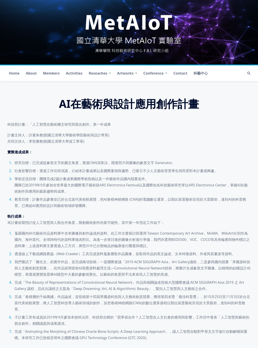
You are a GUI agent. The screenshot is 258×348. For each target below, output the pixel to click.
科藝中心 (201, 73)
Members (51, 73)
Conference (155, 73)
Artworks (127, 73)
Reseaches (100, 73)
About (31, 73)
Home (14, 73)
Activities (74, 73)
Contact (180, 73)
